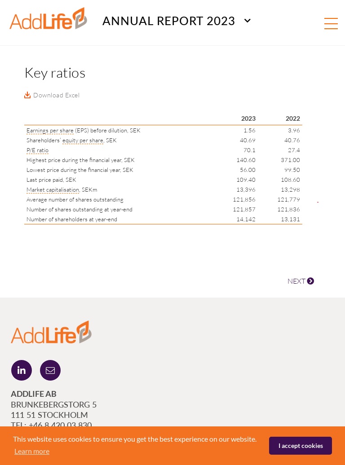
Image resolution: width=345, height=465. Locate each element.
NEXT (301, 280)
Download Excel (56, 95)
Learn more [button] (31, 451)
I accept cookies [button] (301, 445)
